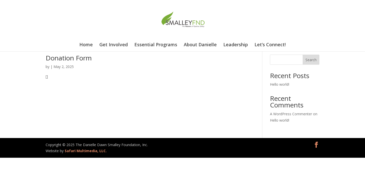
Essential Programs (155, 45)
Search (311, 59)
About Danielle (200, 45)
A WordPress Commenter (291, 113)
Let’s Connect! (270, 45)
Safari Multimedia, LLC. (86, 150)
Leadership (235, 45)
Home (86, 45)
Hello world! (279, 84)
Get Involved (113, 45)
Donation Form (69, 57)
